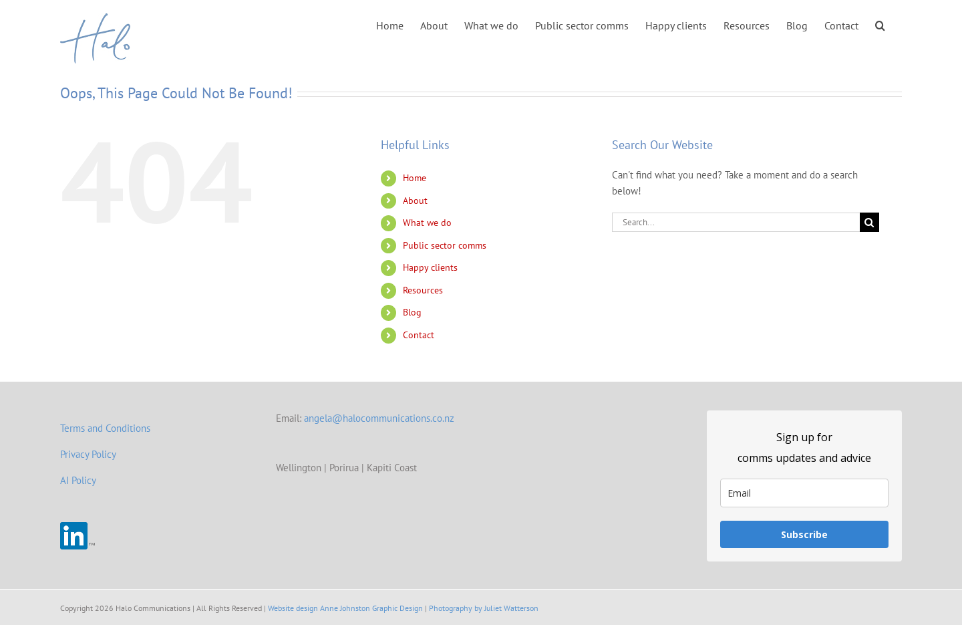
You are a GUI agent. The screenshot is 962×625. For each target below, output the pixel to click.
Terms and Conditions (105, 428)
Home (414, 178)
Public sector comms (444, 245)
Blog (412, 312)
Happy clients (430, 267)
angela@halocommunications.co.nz (379, 418)
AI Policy (78, 480)
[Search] (869, 222)
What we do (427, 223)
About (415, 201)
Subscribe (804, 534)
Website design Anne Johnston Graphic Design (345, 608)
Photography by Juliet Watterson (483, 608)
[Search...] (736, 222)
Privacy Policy (88, 454)
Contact (418, 335)
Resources (423, 290)
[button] (880, 24)
